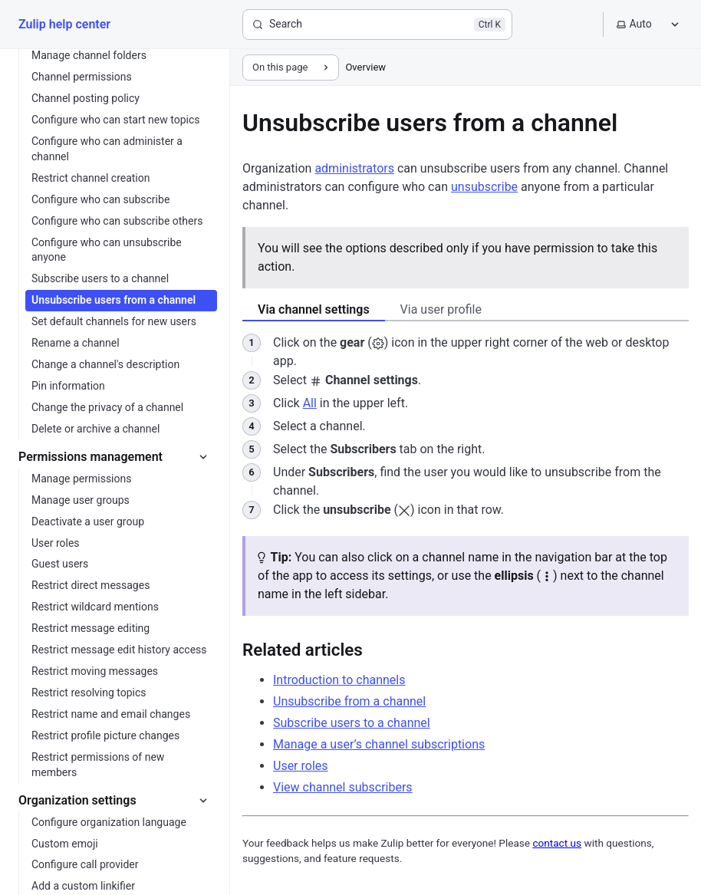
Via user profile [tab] (441, 309)
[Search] (377, 24)
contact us (556, 843)
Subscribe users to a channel (351, 723)
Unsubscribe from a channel (349, 701)
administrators (354, 168)
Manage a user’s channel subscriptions (379, 744)
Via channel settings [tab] (314, 309)
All (310, 403)
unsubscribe (484, 186)
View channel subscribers (343, 787)
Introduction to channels (339, 680)
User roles (300, 765)
